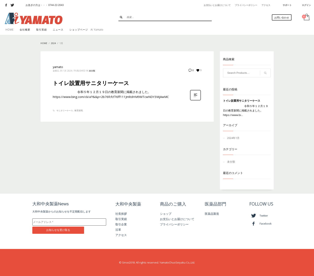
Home (44, 43)
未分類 (92, 70)
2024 (53, 43)
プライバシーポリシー (246, 5)
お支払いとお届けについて (217, 5)
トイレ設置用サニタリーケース (91, 83)
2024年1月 (233, 138)
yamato (58, 67)
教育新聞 (78, 110)
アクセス (265, 5)
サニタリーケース (64, 110)
